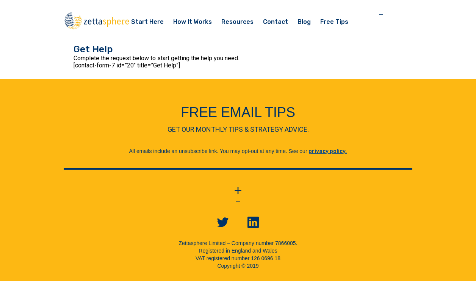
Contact (275, 21)
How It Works (192, 21)
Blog (304, 21)
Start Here (147, 21)
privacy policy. (327, 151)
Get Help (93, 49)
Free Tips (334, 21)
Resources (237, 21)
